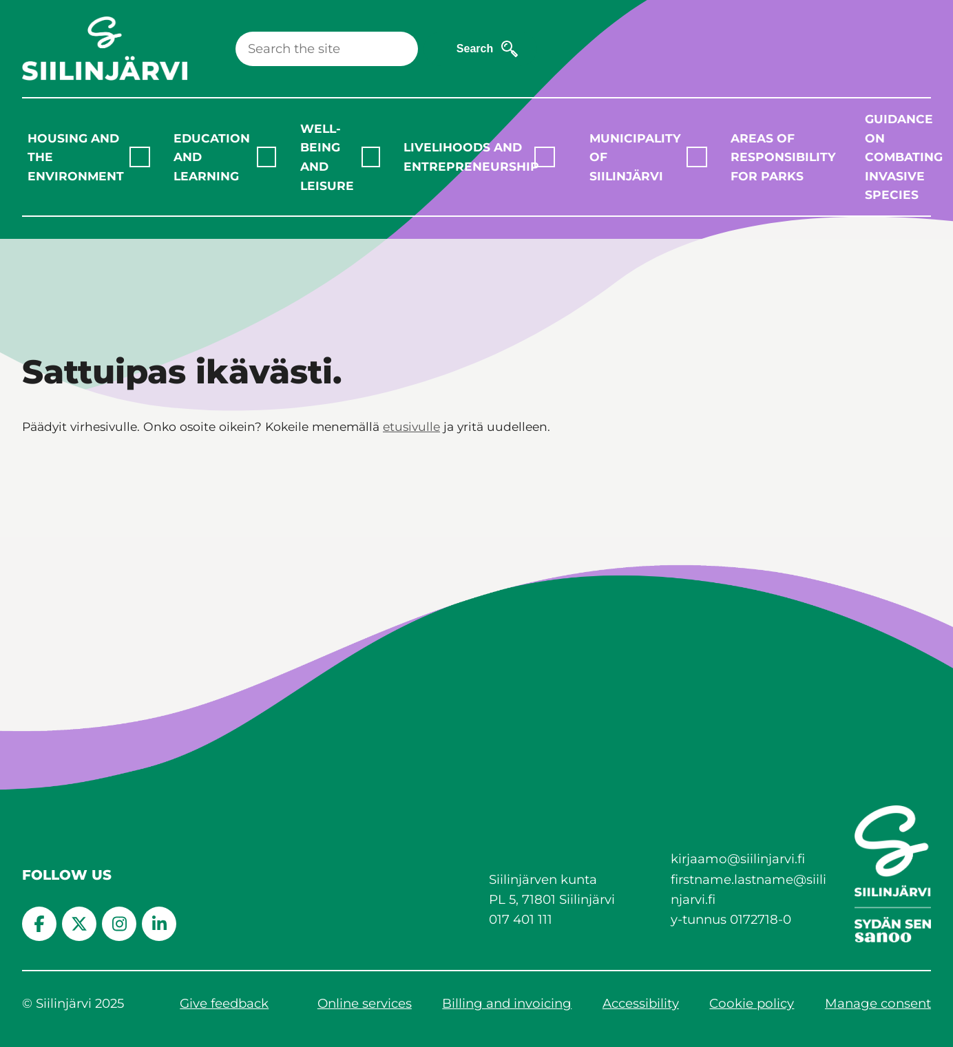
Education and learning (212, 157)
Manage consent (878, 1003)
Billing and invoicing (507, 1003)
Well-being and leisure (327, 157)
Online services (364, 1003)
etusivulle (411, 426)
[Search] (326, 49)
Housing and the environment (76, 157)
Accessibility (641, 1003)
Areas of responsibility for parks (777, 157)
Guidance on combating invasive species (901, 157)
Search (475, 48)
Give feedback (224, 1003)
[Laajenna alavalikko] (139, 157)
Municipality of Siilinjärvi (635, 157)
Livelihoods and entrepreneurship (469, 156)
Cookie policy (751, 1003)
